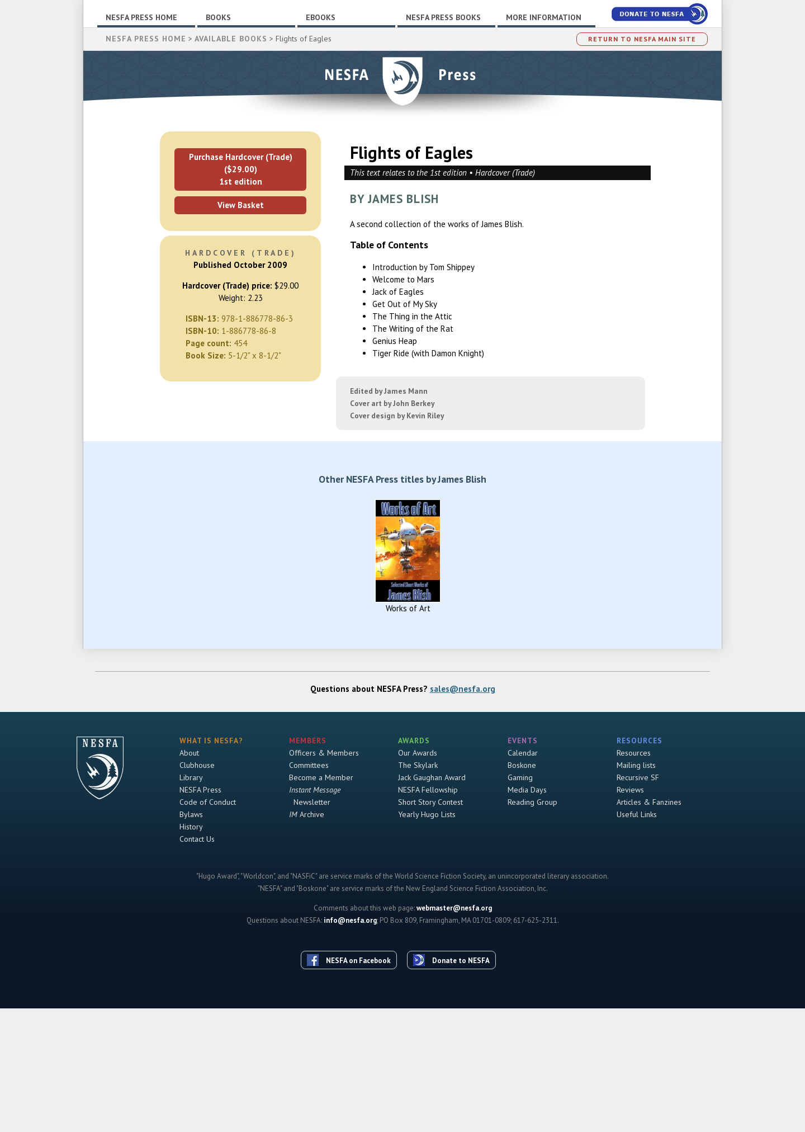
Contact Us (197, 963)
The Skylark (418, 889)
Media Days (527, 913)
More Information (543, 17)
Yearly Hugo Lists (427, 938)
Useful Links (637, 938)
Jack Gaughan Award (432, 901)
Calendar (523, 876)
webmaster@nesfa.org (454, 1031)
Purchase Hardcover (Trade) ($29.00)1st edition (240, 169)
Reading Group (532, 926)
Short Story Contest (430, 926)
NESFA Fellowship (428, 913)
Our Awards (417, 876)
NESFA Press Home (141, 17)
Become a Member (321, 901)
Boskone (522, 889)
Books (218, 17)
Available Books (231, 39)
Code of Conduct (207, 926)
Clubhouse (197, 889)
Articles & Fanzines (649, 926)
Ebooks (320, 17)
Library (191, 901)
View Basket (240, 205)
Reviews (630, 913)
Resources (634, 876)
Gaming (520, 901)
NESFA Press (200, 913)
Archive (306, 938)
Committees (309, 889)
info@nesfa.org (350, 1044)
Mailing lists (636, 889)
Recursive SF (638, 901)
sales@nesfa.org (462, 812)
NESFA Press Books (443, 17)
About (189, 876)
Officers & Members (324, 876)
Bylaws (191, 938)
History (191, 950)
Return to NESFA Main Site (642, 39)
